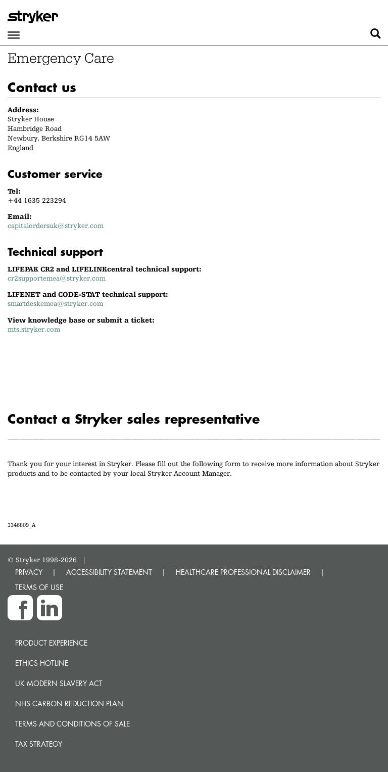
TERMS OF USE (39, 587)
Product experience (51, 643)
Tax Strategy (38, 744)
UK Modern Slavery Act (59, 683)
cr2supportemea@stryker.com (57, 278)
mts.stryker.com (34, 329)
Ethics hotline (41, 663)
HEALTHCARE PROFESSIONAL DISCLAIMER (243, 572)
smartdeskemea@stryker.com (55, 303)
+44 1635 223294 (37, 200)
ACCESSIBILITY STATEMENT (109, 572)
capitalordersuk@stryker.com (56, 225)
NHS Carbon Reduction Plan (69, 703)
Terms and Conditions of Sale (72, 724)
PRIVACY (28, 572)
